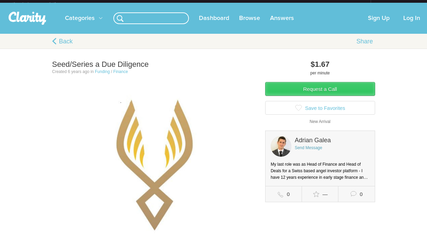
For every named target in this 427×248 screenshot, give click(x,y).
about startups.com (395, 4)
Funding (102, 77)
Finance (120, 77)
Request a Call (320, 94)
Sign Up (379, 24)
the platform (41, 4)
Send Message (308, 153)
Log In (411, 24)
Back (66, 46)
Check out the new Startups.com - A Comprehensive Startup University (296, 4)
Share (364, 46)
